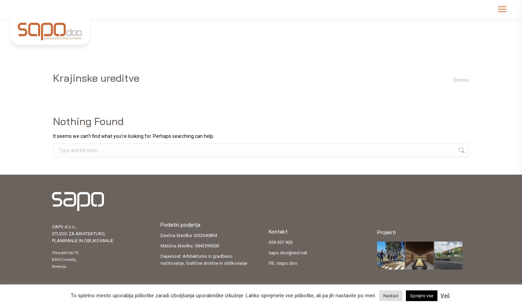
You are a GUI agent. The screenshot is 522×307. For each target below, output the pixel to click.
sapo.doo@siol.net (288, 252)
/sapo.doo (286, 263)
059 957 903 (281, 242)
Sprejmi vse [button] (421, 295)
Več (445, 295)
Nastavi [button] (390, 295)
